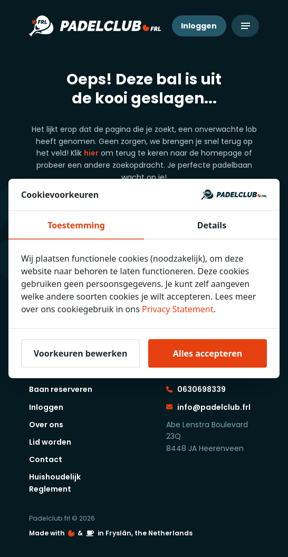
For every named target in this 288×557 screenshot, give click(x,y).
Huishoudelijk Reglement (55, 483)
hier (91, 153)
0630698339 (196, 389)
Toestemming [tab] (76, 225)
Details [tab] (211, 225)
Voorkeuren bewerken (81, 353)
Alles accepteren (207, 353)
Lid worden (50, 442)
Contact (45, 459)
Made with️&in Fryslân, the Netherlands (111, 533)
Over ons (46, 424)
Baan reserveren (60, 389)
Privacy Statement (178, 309)
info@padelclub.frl (208, 407)
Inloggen (46, 407)
